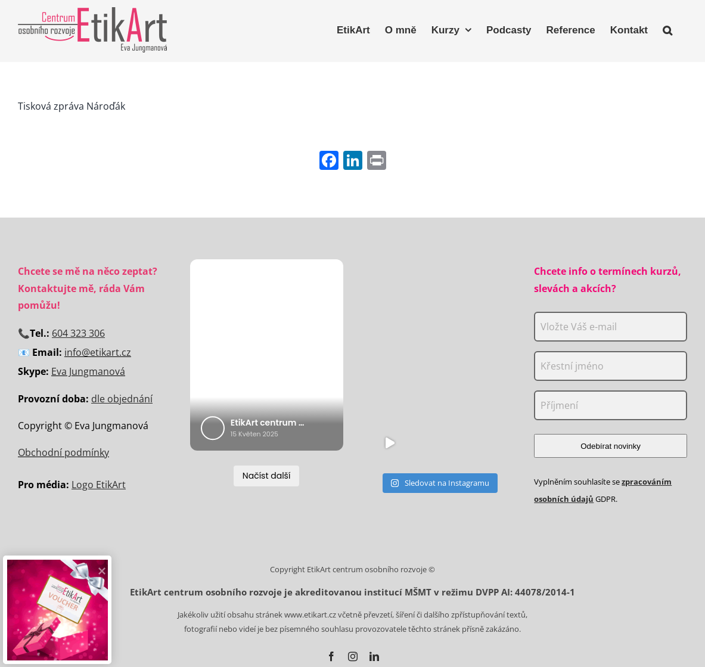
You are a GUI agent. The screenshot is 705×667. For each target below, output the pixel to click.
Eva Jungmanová (88, 371)
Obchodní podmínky (63, 452)
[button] (667, 28)
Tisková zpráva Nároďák (71, 106)
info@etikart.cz (97, 352)
